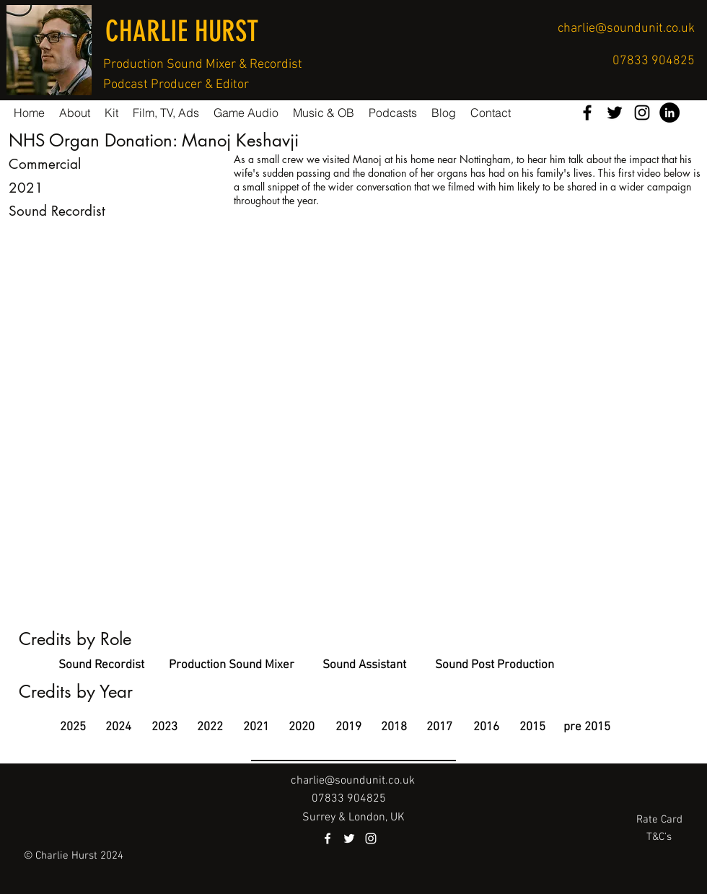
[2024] (118, 728)
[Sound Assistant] (364, 666)
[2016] (486, 728)
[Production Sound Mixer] (231, 666)
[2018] (393, 728)
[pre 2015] (587, 728)
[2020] (301, 728)
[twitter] (615, 112)
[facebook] (587, 112)
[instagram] (642, 112)
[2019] (348, 728)
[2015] (532, 728)
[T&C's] (659, 837)
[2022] (209, 728)
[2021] (255, 728)
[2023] (164, 728)
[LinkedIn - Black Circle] (669, 112)
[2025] (72, 728)
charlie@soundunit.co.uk (626, 28)
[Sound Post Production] (494, 666)
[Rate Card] (659, 820)
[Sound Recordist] (101, 666)
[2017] (439, 728)
